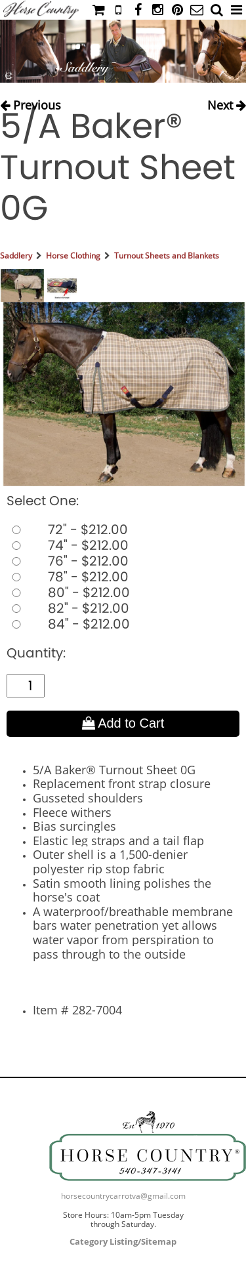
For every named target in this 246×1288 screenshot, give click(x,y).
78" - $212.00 (68, 577)
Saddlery (16, 255)
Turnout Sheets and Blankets (166, 255)
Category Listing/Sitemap (123, 1241)
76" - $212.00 (68, 561)
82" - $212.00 (68, 608)
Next (226, 102)
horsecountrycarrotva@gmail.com (123, 1195)
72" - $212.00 (67, 529)
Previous (30, 102)
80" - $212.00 (68, 592)
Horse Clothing (73, 255)
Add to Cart (123, 723)
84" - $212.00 (68, 624)
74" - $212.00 (68, 545)
